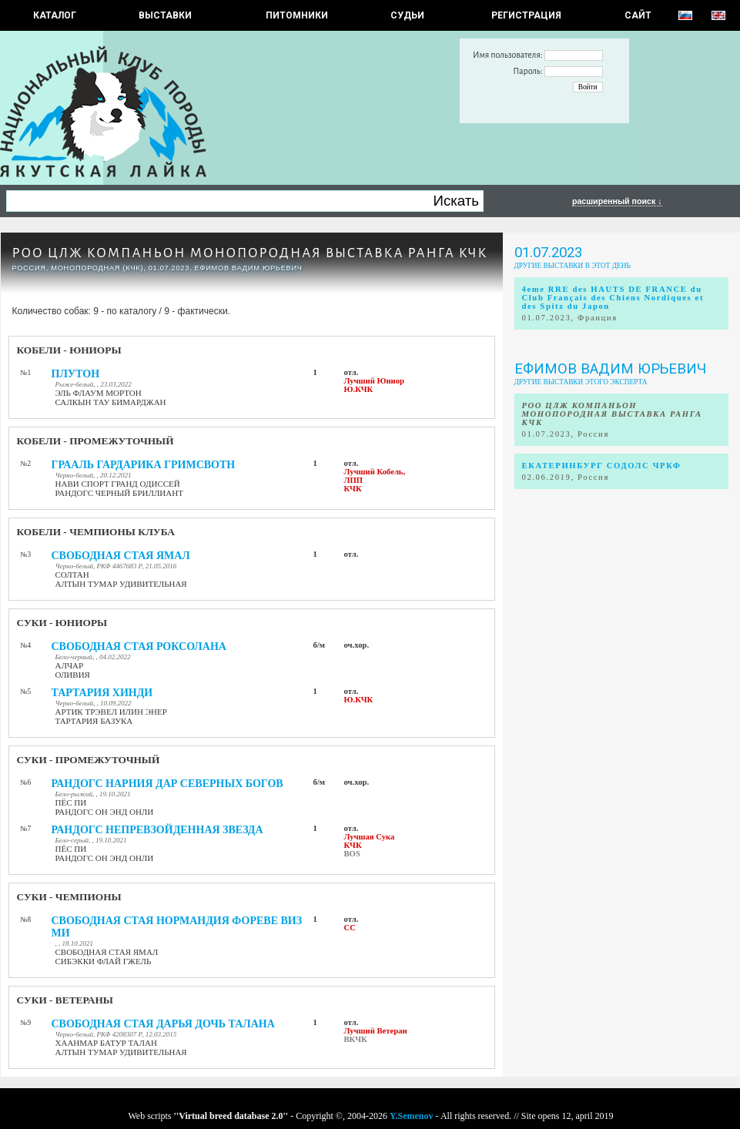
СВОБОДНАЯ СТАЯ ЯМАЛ (121, 555)
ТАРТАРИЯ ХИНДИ (102, 693)
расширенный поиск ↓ (617, 201)
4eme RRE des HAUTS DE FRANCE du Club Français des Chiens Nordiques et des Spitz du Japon (613, 297)
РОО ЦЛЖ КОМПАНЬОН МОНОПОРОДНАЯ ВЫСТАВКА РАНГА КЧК (250, 253)
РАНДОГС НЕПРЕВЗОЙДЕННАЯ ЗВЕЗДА (157, 830)
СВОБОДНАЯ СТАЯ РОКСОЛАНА (139, 646)
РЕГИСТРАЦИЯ (526, 15)
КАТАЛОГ (54, 15)
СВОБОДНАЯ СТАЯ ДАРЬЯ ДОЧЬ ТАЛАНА (163, 1024)
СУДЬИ (407, 15)
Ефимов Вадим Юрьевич (610, 368)
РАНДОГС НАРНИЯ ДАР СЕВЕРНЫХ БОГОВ (167, 783)
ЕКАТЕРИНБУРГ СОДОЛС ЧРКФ (601, 465)
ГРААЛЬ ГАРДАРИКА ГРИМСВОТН (144, 465)
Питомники (297, 15)
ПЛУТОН (76, 374)
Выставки (165, 15)
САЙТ (637, 15)
